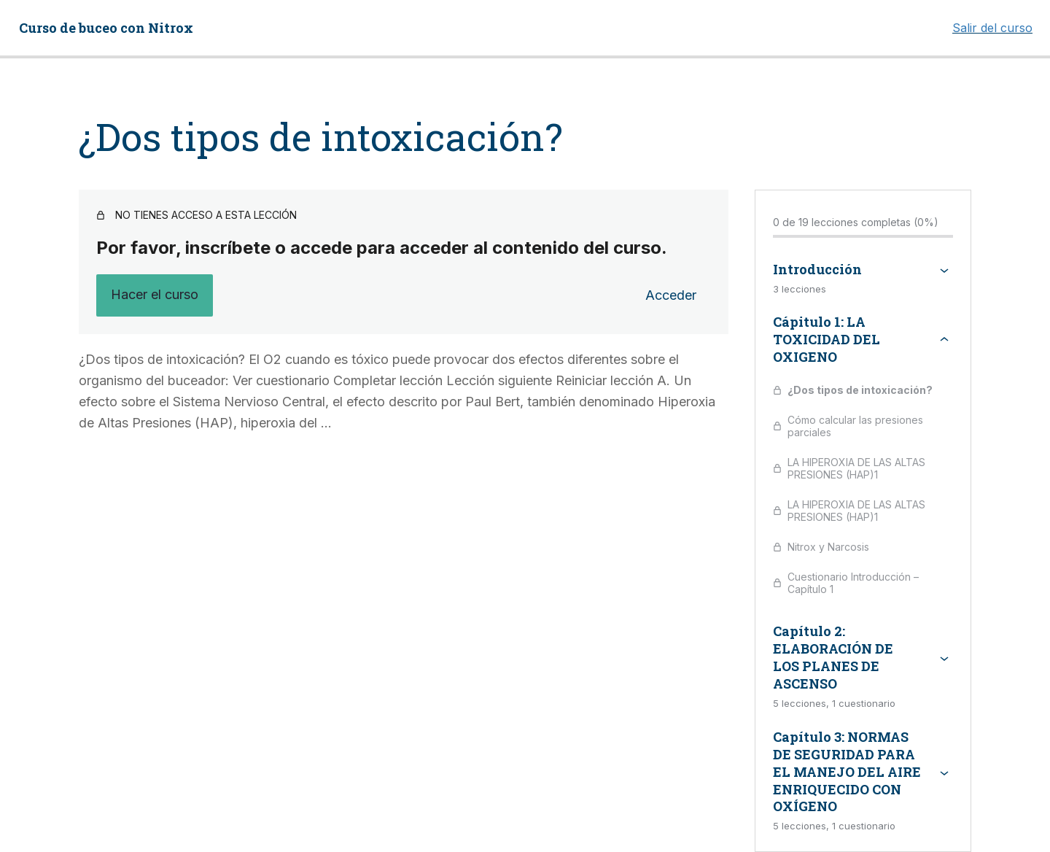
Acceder (670, 295)
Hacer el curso (154, 294)
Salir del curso (992, 27)
